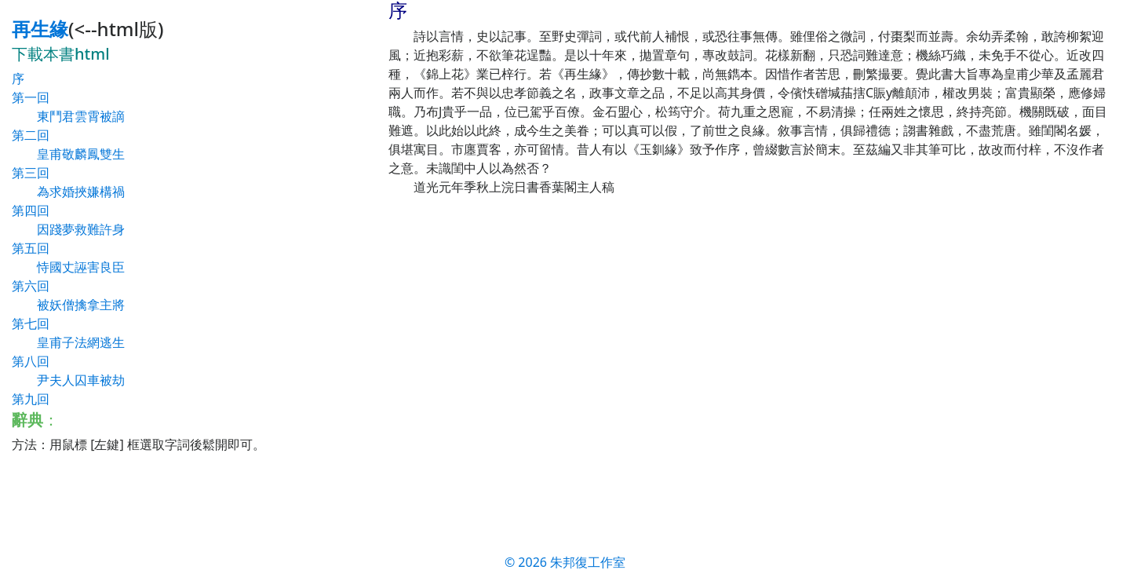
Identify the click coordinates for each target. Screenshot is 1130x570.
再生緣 (40, 29)
